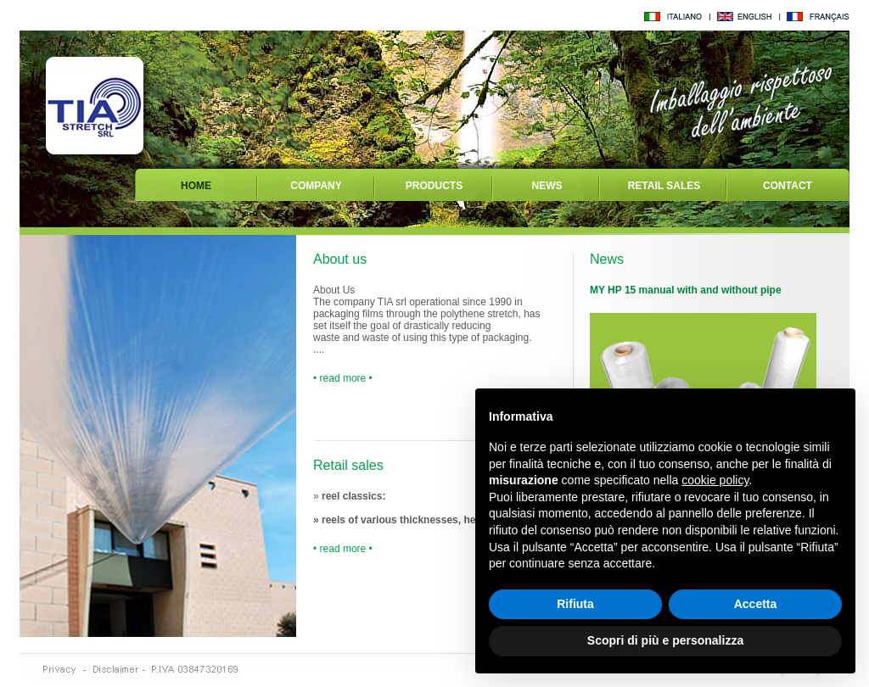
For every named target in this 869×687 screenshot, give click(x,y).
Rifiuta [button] (575, 604)
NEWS (547, 186)
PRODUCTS (434, 186)
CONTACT (787, 186)
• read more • (343, 378)
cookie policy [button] (714, 480)
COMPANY (315, 186)
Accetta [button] (755, 604)
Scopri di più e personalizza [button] (665, 640)
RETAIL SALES (664, 186)
